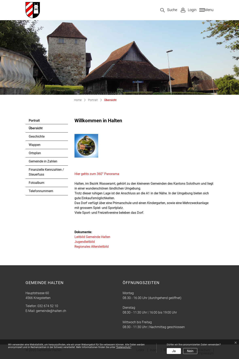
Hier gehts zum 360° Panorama (98, 174)
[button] (168, 10)
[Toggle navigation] (206, 10)
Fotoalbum (36, 183)
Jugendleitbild (84, 242)
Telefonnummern (41, 191)
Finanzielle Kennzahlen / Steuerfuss (46, 172)
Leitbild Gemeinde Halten (92, 237)
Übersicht (40, 129)
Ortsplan (35, 153)
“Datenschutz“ (123, 347)
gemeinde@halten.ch (51, 311)
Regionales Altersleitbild (91, 246)
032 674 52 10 (47, 306)
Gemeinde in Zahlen (43, 161)
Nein (190, 351)
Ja (174, 351)
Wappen (34, 145)
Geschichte (37, 136)
